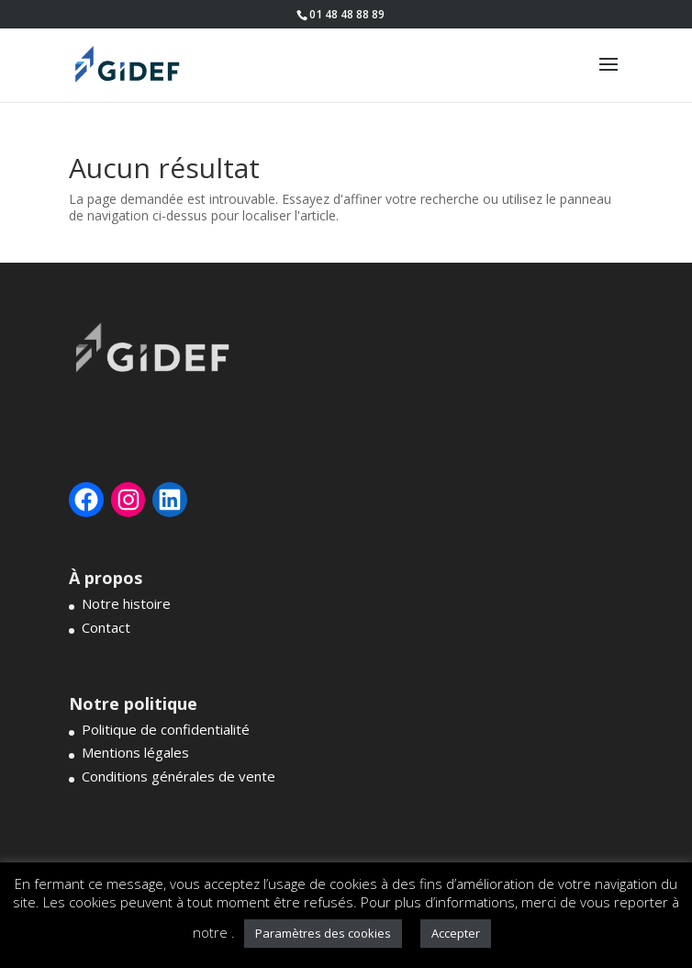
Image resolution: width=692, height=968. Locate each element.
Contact (106, 627)
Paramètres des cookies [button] (323, 933)
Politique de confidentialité (166, 729)
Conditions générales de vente (178, 776)
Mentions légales (135, 752)
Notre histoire (126, 603)
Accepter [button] (455, 933)
